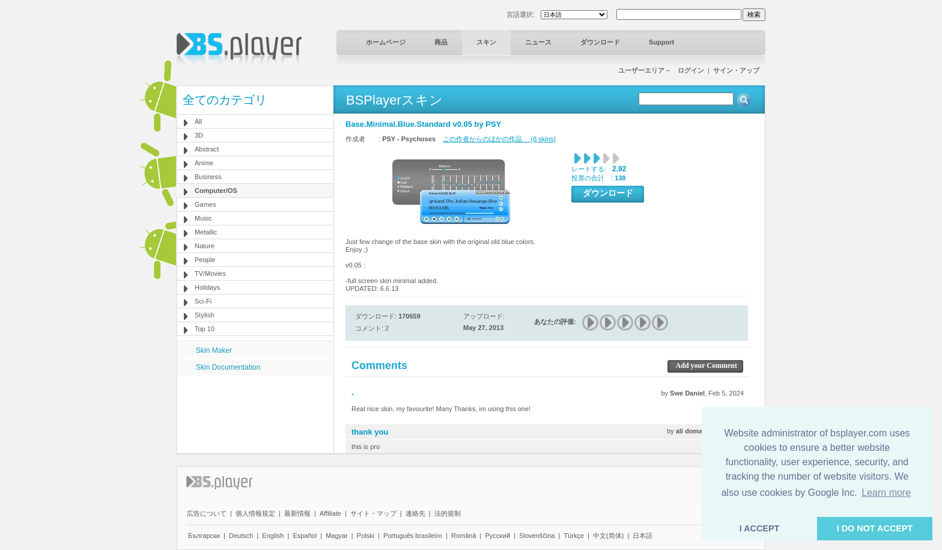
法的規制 (447, 513)
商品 (441, 42)
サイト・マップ (373, 513)
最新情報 (297, 513)
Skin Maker (214, 350)
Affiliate (330, 513)
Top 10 (204, 328)
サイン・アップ (736, 70)
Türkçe (574, 535)
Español (305, 535)
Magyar (337, 535)
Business (208, 176)
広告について (206, 513)
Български (204, 535)
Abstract (207, 149)
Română (463, 535)
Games (205, 204)
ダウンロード (600, 42)
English (273, 535)
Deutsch (241, 535)
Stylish (204, 315)
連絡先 (415, 513)
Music (203, 218)
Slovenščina (537, 535)
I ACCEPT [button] (760, 528)
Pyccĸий (498, 535)
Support (661, 42)
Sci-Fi (203, 301)
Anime (204, 163)
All (198, 121)
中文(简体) (608, 535)
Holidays (207, 287)
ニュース (538, 42)
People (205, 259)
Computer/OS (216, 190)
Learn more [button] (886, 492)
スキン (486, 42)
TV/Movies (210, 273)
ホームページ (386, 42)
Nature (204, 245)
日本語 (642, 535)
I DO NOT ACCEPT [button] (875, 528)
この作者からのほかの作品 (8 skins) (499, 138)
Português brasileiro (412, 535)
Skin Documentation (228, 367)
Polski (365, 535)
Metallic (206, 232)
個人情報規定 (255, 513)
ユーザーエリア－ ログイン (661, 70)
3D (199, 135)
